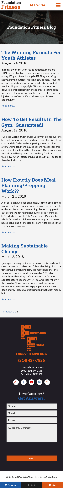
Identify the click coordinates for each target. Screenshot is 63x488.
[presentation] (28, 448)
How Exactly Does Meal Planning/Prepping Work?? (28, 185)
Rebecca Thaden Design (48, 477)
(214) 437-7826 (37, 4)
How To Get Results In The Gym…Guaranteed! (31, 122)
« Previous (7, 311)
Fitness (11, 5)
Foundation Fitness (31, 370)
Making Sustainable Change (24, 248)
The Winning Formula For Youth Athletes (31, 55)
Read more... (8, 105)
